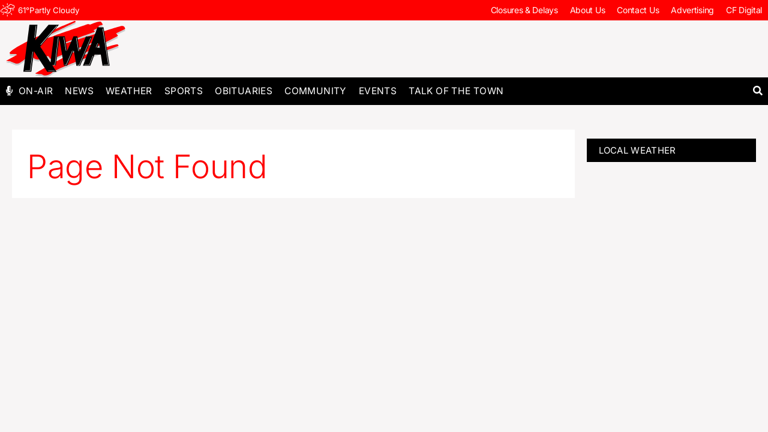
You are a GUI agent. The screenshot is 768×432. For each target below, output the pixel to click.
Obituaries (243, 91)
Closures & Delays (524, 10)
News (79, 91)
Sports (183, 91)
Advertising (692, 10)
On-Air (36, 91)
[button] (757, 90)
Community (315, 91)
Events (378, 91)
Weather (129, 91)
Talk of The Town (456, 91)
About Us (587, 10)
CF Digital (744, 10)
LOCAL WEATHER (637, 150)
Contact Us (638, 10)
